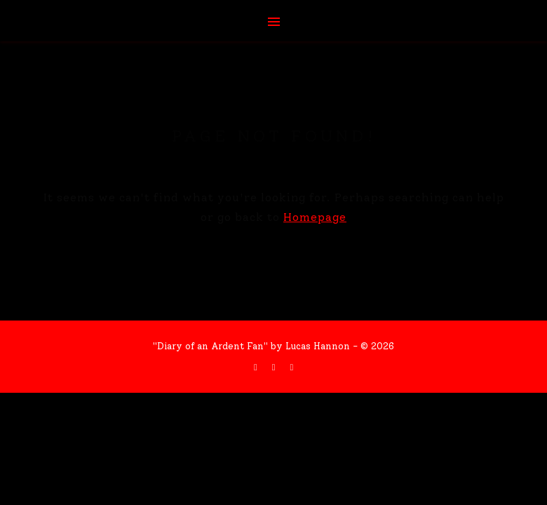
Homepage (314, 217)
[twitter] (275, 367)
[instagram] (291, 367)
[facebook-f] (257, 367)
